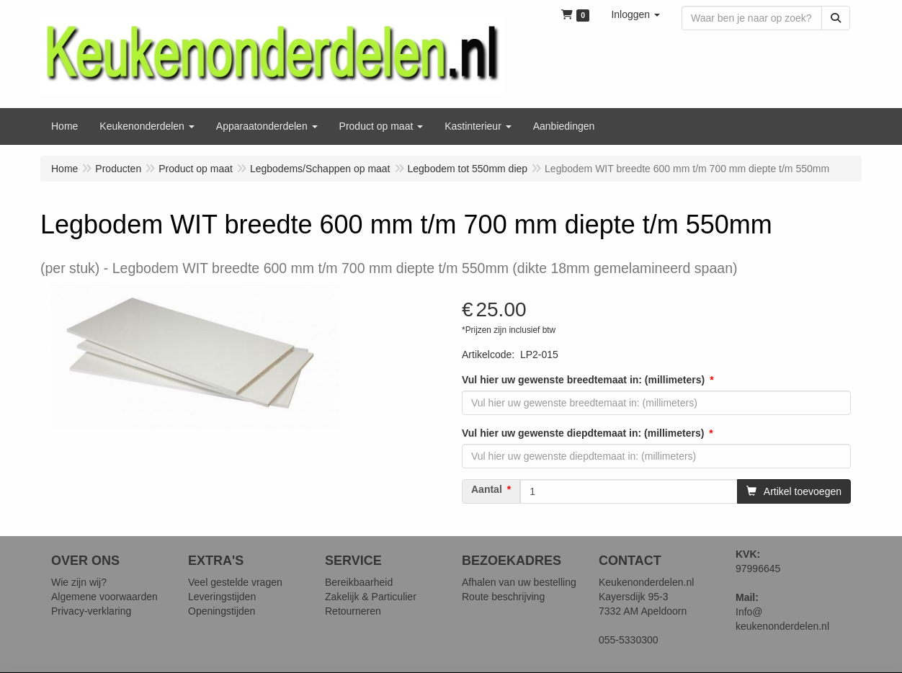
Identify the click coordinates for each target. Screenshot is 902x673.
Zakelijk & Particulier (370, 596)
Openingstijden (221, 611)
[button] (635, 14)
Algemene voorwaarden (104, 596)
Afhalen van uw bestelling (519, 582)
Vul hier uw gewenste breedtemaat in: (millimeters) (583, 379)
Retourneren (353, 611)
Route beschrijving (503, 596)
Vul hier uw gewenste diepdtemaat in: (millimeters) (583, 433)
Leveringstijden (222, 596)
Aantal (486, 489)
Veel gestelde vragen (235, 582)
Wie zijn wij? (79, 582)
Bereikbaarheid (359, 582)
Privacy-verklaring (91, 611)
